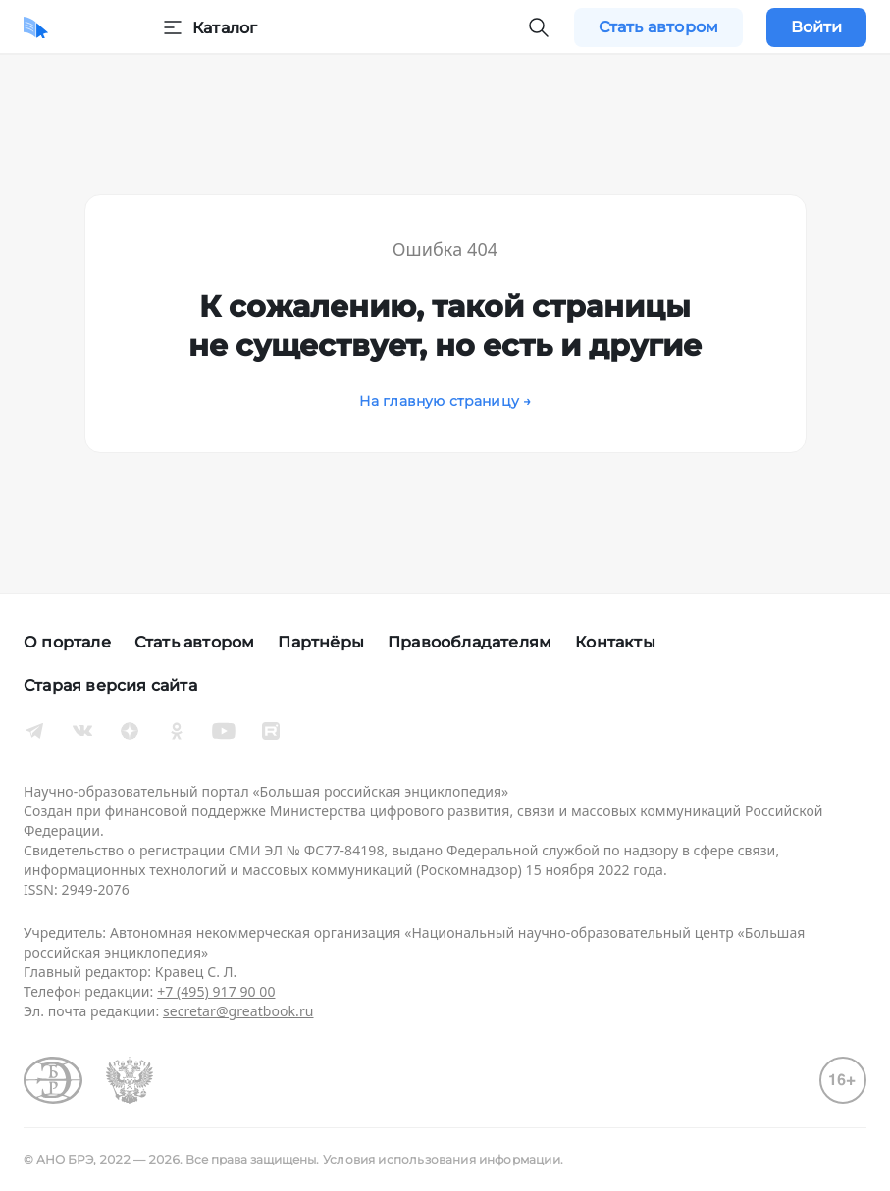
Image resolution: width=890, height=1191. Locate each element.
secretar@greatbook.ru (238, 1011)
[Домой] (36, 27)
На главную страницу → (445, 401)
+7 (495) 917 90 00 (216, 991)
